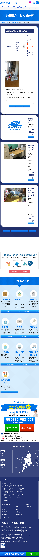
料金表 (3, 507)
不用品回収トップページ (6, 483)
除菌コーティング (20, 498)
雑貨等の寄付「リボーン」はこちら (19, 271)
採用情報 (17, 511)
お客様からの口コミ (5, 511)
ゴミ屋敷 (11, 498)
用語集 (3, 516)
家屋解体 (4, 498)
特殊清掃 (11, 491)
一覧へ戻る (19, 231)
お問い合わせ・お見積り (6, 517)
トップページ (4, 506)
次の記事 (32, 231)
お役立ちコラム (4, 514)
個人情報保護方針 (18, 512)
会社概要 (17, 507)
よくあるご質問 (4, 512)
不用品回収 (9, 46)
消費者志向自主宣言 (19, 514)
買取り (10, 497)
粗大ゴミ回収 (19, 491)
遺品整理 (18, 497)
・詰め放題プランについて (30, 506)
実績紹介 (3, 509)
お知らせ (17, 509)
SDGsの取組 (18, 516)
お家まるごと (4, 497)
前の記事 (6, 231)
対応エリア (17, 506)
